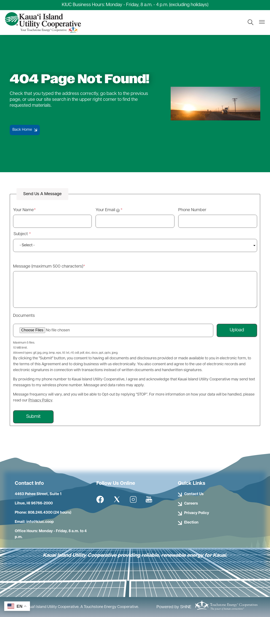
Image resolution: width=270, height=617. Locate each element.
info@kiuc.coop (40, 522)
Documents (24, 316)
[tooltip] (118, 210)
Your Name (23, 210)
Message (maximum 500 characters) (48, 266)
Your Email (108, 210)
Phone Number (192, 210)
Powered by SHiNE (174, 607)
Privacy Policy (40, 400)
